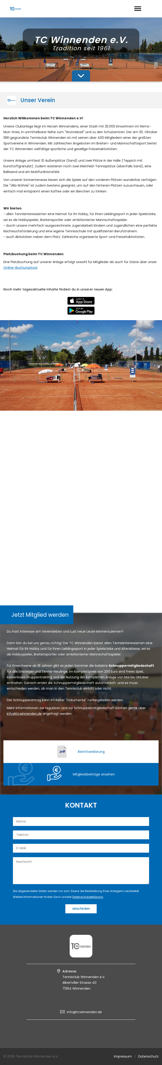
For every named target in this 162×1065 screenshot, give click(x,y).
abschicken (81, 909)
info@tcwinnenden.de (84, 1012)
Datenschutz (148, 1056)
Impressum (123, 1056)
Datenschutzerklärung (87, 897)
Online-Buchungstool (20, 267)
